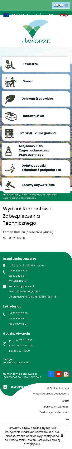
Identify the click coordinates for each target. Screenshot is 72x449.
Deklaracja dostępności (54, 412)
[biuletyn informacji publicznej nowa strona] (63, 15)
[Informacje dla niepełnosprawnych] (27, 14)
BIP (67, 419)
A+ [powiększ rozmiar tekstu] (42, 14)
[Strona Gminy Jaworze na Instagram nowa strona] (66, 374)
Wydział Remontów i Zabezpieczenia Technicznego (30, 196)
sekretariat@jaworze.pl (21, 286)
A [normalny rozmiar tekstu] (36, 15)
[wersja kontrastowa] (52, 14)
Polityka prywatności (56, 406)
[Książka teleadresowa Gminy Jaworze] (24, 386)
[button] (61, 5)
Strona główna (11, 194)
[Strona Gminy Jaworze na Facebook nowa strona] (52, 374)
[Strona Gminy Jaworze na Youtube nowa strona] (59, 374)
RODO (65, 401)
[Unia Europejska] (6, 15)
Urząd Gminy (28, 194)
